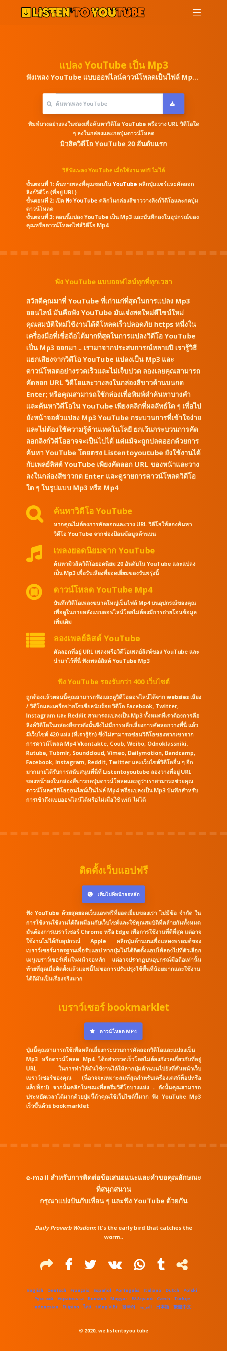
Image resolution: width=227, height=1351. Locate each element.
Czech (163, 1298)
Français (79, 1290)
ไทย (87, 1307)
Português (127, 1290)
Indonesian (45, 1307)
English (35, 1290)
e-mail (37, 1177)
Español (102, 1290)
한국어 (128, 1307)
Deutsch (56, 1290)
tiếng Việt (106, 1307)
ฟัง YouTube (82, 200)
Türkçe (182, 1298)
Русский (43, 1298)
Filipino (71, 1307)
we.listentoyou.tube (123, 1330)
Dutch (172, 1290)
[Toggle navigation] (196, 12)
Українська (70, 1298)
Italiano (152, 1290)
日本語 (162, 1307)
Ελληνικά (142, 1298)
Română (97, 1298)
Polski (190, 1290)
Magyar (118, 1298)
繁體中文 (182, 1307)
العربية (145, 1307)
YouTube (125, 184)
